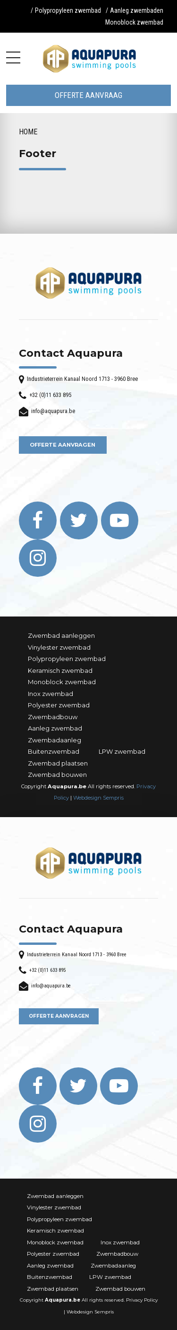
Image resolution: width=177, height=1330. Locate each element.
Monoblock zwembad (134, 22)
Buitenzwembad (53, 751)
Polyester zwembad (59, 705)
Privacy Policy (142, 1300)
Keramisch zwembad (60, 670)
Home (28, 131)
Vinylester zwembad (59, 647)
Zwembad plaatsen (58, 763)
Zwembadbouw (52, 717)
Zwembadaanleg (54, 740)
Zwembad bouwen (57, 774)
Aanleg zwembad (55, 728)
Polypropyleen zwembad (68, 10)
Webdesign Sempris (98, 797)
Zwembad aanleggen (61, 635)
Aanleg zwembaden (136, 10)
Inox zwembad (50, 693)
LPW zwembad (122, 751)
